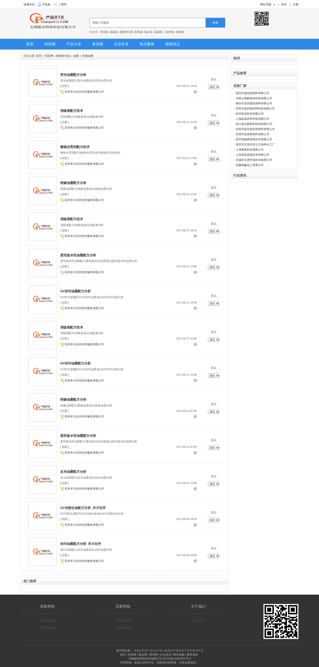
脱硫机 (114, 32)
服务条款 (192, 654)
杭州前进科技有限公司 (250, 113)
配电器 (139, 32)
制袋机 (104, 32)
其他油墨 (87, 55)
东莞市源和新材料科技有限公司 (255, 108)
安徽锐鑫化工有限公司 (250, 165)
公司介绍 (198, 620)
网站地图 (179, 654)
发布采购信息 (123, 627)
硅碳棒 (158, 32)
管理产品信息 (47, 627)
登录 (284, 4)
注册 (295, 4)
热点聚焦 (147, 44)
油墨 (76, 55)
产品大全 (73, 44)
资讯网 (97, 44)
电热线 (180, 32)
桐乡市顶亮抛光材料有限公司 (254, 103)
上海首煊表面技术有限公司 (252, 154)
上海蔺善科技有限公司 (250, 149)
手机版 (46, 4)
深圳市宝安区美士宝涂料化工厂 (255, 144)
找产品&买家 (123, 620)
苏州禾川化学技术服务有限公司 (84, 91)
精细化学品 (63, 55)
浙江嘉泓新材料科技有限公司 (254, 124)
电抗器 (148, 32)
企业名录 (121, 44)
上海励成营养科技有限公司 (252, 118)
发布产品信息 (47, 620)
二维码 (62, 4)
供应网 (50, 44)
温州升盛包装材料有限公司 (252, 93)
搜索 (215, 22)
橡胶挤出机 (126, 32)
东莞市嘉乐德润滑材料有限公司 (255, 129)
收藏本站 (29, 4)
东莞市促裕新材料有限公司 (252, 134)
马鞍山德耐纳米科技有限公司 (254, 98)
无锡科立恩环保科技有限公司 (254, 160)
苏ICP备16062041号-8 (177, 658)
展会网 (143, 654)
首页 (30, 44)
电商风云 (172, 44)
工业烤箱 (169, 32)
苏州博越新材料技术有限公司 (254, 139)
